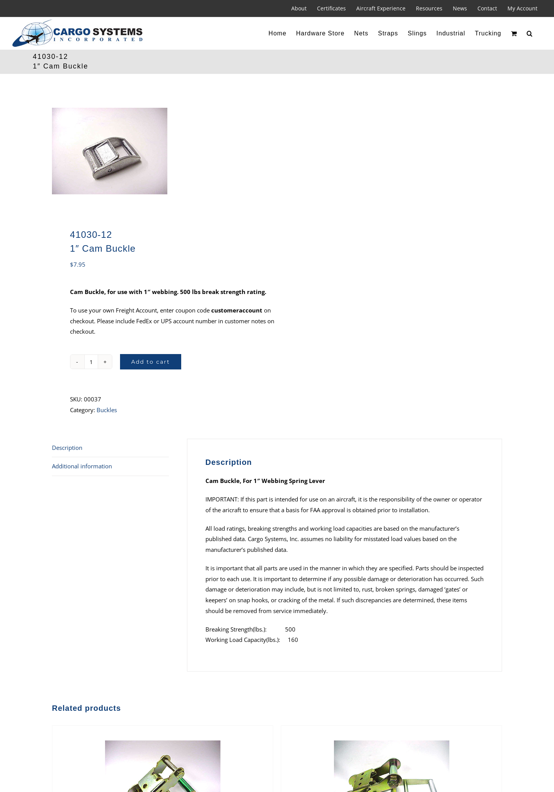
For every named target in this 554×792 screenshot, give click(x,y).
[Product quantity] (91, 362)
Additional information (82, 466)
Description (67, 447)
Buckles (107, 410)
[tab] (110, 448)
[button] (530, 33)
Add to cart (150, 361)
